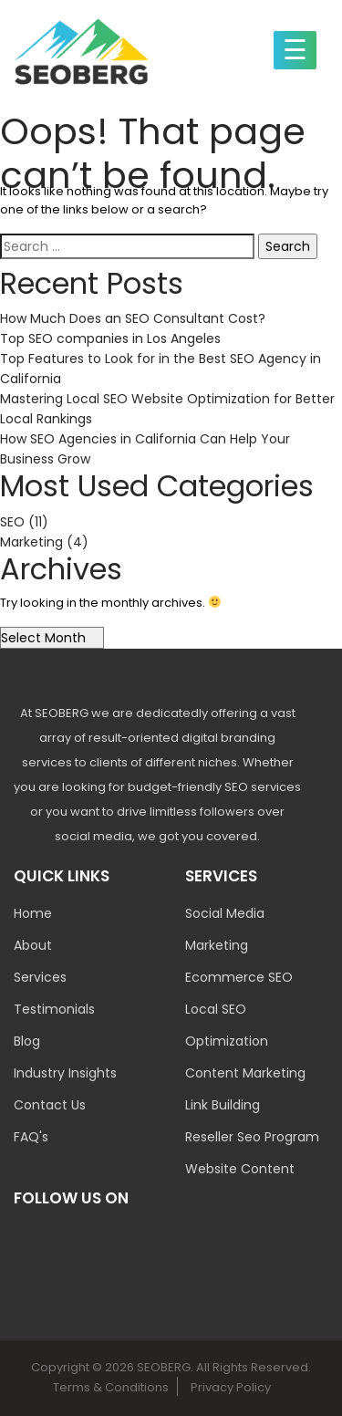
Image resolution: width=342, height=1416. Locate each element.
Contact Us (50, 1105)
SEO (12, 522)
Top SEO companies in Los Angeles (110, 338)
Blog (27, 1041)
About (33, 945)
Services (40, 977)
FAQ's (31, 1137)
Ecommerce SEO (239, 977)
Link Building (222, 1105)
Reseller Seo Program (252, 1137)
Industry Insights (65, 1073)
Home (33, 913)
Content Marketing (245, 1073)
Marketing (31, 542)
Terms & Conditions (111, 1387)
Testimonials (54, 1009)
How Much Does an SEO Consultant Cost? (132, 318)
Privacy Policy (231, 1387)
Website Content (240, 1169)
